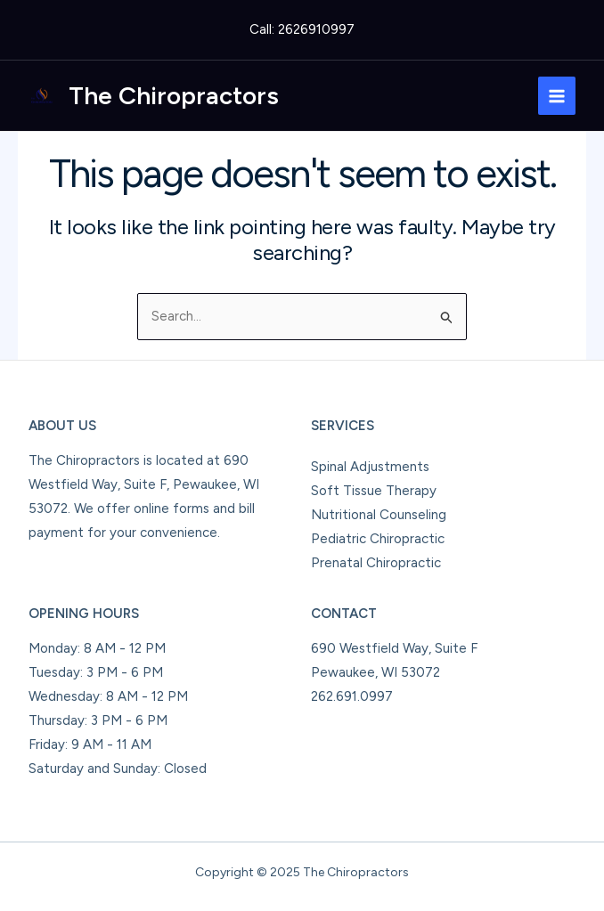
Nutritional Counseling (378, 515)
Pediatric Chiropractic (378, 539)
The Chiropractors (174, 95)
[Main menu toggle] (557, 96)
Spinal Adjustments (370, 467)
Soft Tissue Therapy (374, 491)
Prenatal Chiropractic (376, 563)
